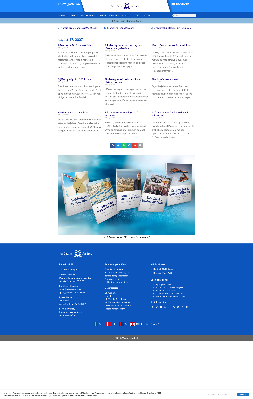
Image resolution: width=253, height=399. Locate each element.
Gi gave (74, 15)
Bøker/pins (114, 15)
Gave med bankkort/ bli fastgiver (169, 287)
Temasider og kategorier (116, 275)
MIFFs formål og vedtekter (117, 302)
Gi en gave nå (69, 4)
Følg (138, 15)
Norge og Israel (112, 278)
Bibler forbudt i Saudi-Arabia (74, 45)
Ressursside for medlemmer (118, 305)
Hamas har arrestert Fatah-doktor (171, 45)
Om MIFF (127, 15)
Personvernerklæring (115, 308)
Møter (103, 15)
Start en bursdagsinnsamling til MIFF (171, 296)
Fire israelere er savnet (165, 79)
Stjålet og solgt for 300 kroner (75, 79)
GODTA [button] (243, 394)
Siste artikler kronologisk (117, 272)
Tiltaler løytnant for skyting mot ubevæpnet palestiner (123, 47)
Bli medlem (180, 4)
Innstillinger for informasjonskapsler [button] (219, 394)
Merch (147, 15)
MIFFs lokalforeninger (115, 299)
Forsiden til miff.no (114, 269)
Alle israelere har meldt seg (73, 112)
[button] (112, 145)
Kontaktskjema (71, 269)
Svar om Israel (89, 15)
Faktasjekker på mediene (116, 282)
